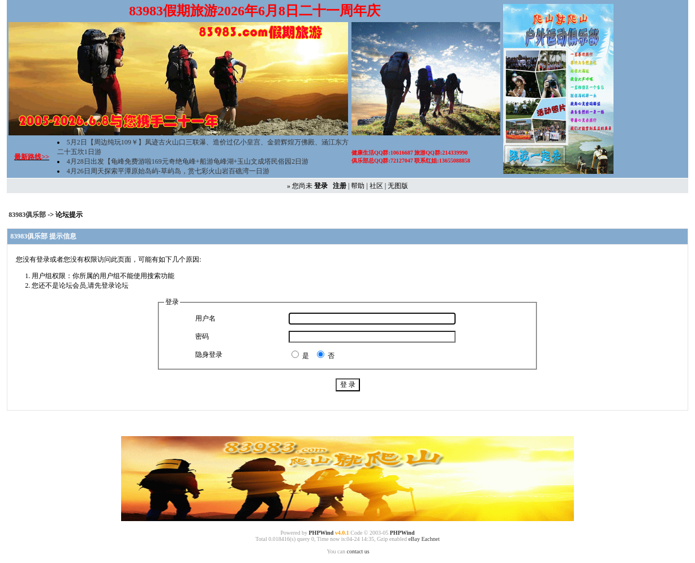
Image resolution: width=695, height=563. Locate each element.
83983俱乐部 (28, 215)
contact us (357, 551)
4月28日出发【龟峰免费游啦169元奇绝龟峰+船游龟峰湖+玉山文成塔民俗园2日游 (188, 161)
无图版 (398, 186)
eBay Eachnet (423, 539)
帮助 (357, 186)
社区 (376, 186)
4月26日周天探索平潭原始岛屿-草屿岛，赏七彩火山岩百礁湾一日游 (168, 171)
